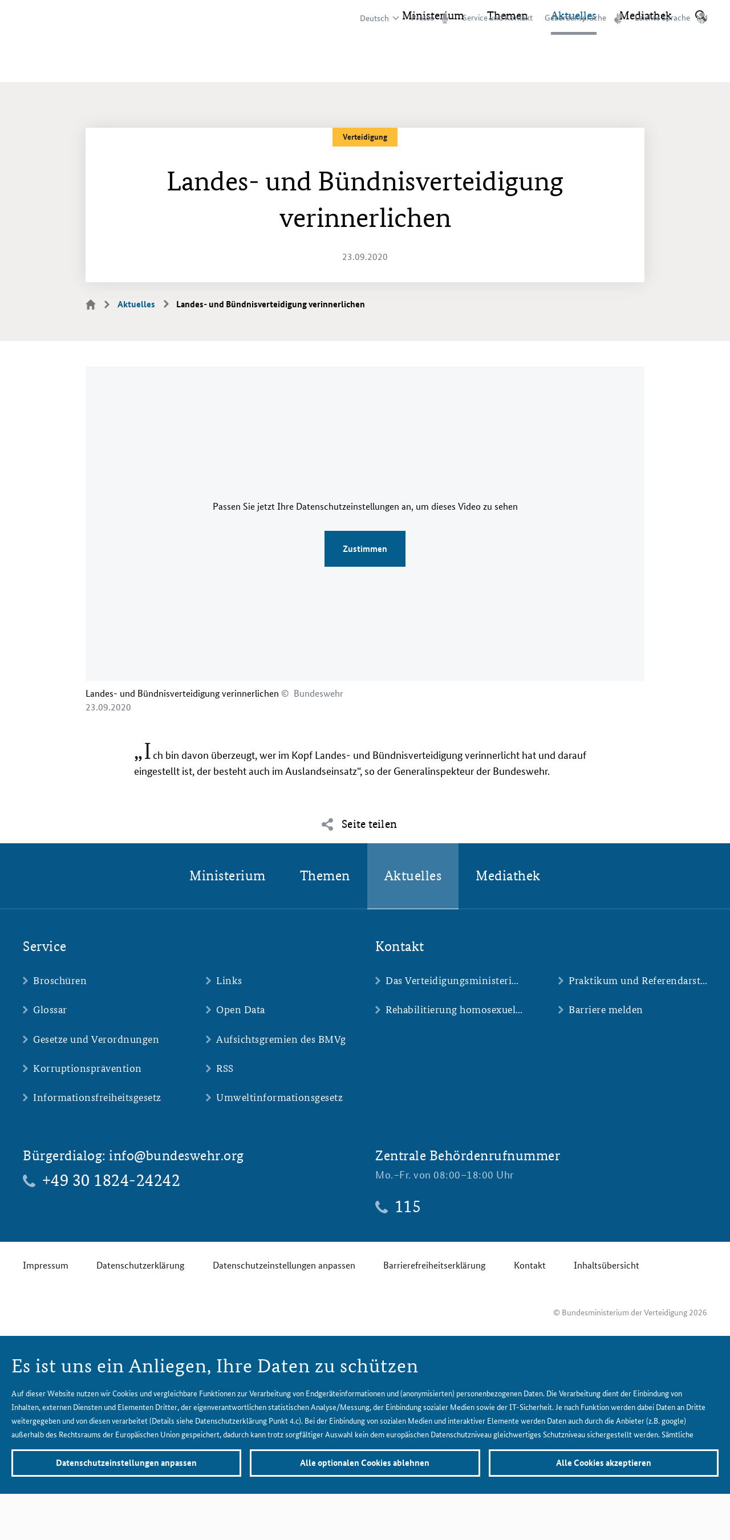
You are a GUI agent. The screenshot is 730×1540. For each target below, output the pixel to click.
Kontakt (530, 1265)
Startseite (98, 304)
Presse (422, 18)
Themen (507, 63)
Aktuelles (574, 63)
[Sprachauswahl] (377, 18)
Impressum (45, 1265)
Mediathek (645, 63)
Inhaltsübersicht (606, 1265)
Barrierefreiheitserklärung (434, 1265)
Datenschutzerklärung (140, 1265)
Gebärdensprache (575, 18)
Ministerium (433, 63)
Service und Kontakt (498, 18)
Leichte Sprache (662, 18)
